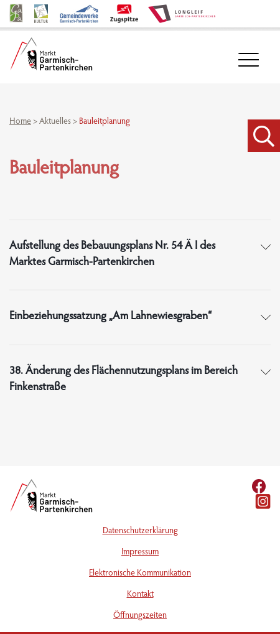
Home (20, 122)
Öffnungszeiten (140, 616)
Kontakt (140, 594)
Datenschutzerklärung (140, 531)
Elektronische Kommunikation (140, 573)
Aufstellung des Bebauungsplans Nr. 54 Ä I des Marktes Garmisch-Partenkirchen (112, 254)
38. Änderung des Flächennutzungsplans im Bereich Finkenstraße (123, 379)
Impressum (140, 552)
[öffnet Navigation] (248, 60)
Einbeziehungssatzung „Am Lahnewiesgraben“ (110, 316)
